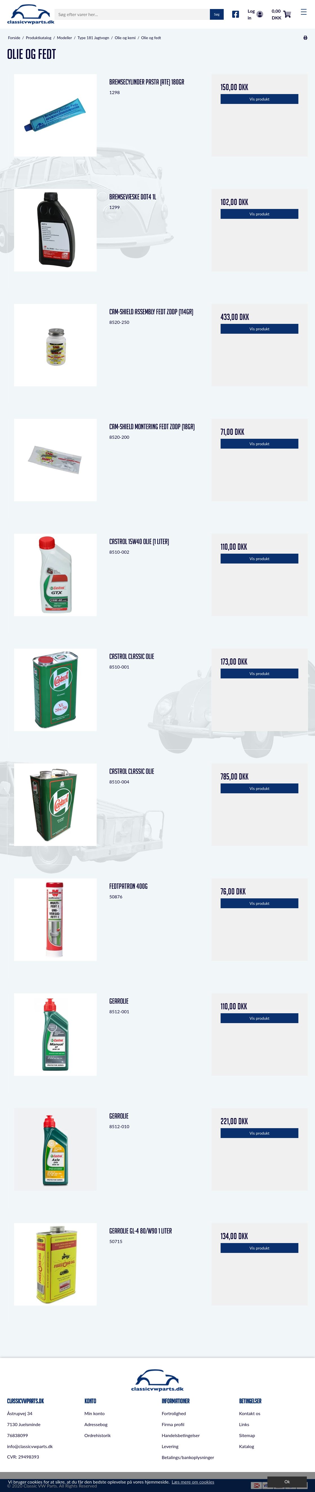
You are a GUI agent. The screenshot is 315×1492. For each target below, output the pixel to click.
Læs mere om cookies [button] (193, 1481)
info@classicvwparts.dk (30, 1446)
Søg (216, 14)
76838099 (17, 1435)
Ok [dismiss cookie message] (287, 1481)
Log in (255, 14)
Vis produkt (260, 99)
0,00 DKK (281, 14)
